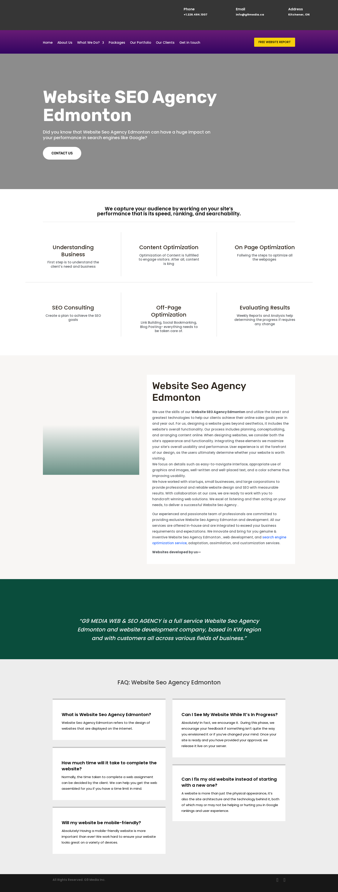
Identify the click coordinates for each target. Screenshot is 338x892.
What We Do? (88, 43)
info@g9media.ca (250, 14)
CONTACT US (62, 153)
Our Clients (165, 43)
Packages (117, 43)
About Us (64, 43)
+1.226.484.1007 (195, 14)
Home (48, 43)
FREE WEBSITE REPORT (274, 42)
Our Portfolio (140, 43)
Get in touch (189, 43)
